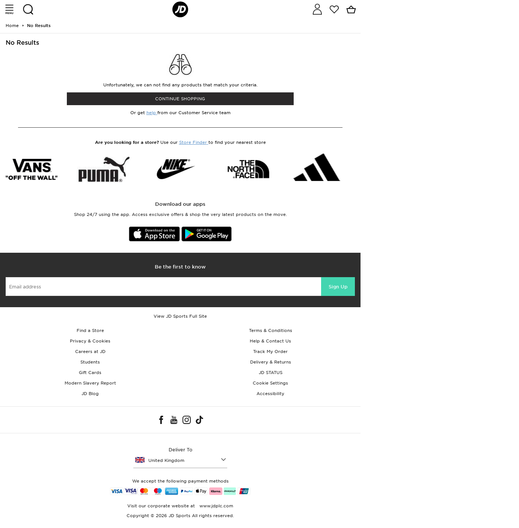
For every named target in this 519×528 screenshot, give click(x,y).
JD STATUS (270, 372)
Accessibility (270, 393)
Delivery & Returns (270, 362)
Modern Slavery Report (90, 383)
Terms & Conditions (270, 330)
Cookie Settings (270, 383)
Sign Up (338, 287)
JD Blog (90, 393)
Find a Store (90, 330)
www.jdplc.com (215, 505)
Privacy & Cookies (90, 341)
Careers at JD (90, 351)
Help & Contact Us (270, 341)
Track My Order (270, 351)
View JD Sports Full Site (180, 316)
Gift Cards (90, 372)
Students (90, 362)
